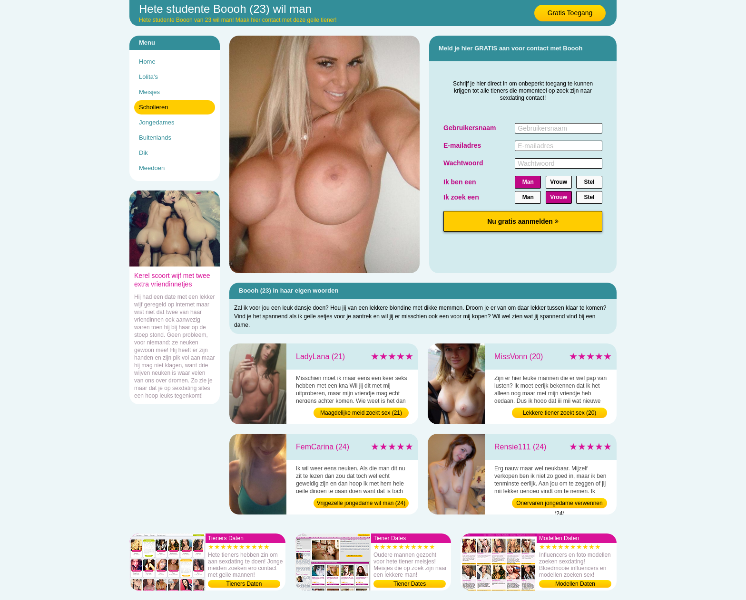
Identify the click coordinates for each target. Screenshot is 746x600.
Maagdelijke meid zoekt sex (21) (361, 413)
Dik (143, 152)
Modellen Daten (575, 584)
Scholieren (153, 107)
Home (147, 61)
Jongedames (156, 122)
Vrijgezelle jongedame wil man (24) (361, 503)
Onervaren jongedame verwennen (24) (559, 504)
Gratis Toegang (570, 13)
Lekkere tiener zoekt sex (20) (560, 413)
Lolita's (148, 76)
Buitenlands (155, 137)
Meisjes (149, 91)
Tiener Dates (409, 584)
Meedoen (152, 167)
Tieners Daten (244, 584)
